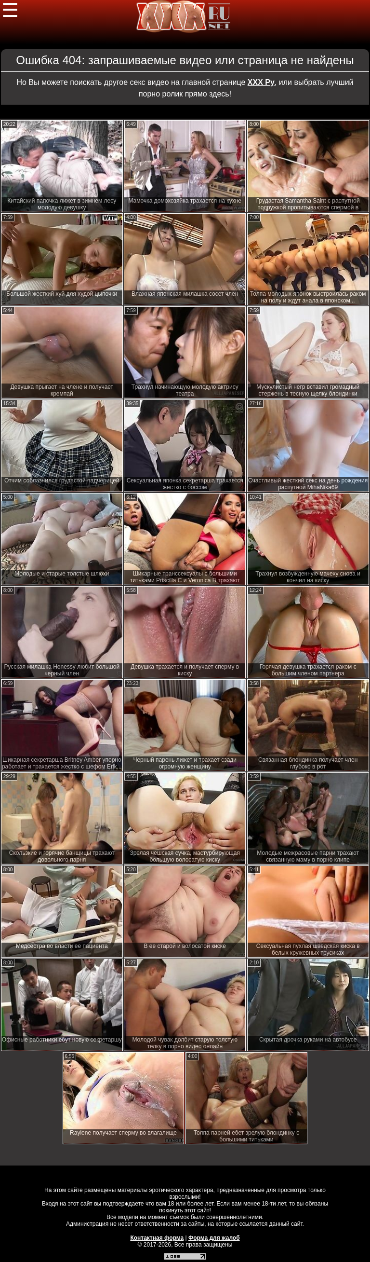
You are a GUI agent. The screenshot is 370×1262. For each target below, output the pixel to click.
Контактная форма (157, 1238)
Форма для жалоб (214, 1238)
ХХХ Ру (261, 82)
